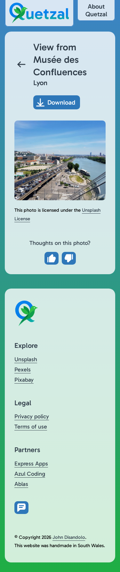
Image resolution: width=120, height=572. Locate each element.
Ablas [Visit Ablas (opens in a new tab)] (21, 484)
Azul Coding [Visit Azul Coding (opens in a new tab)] (29, 473)
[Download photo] (56, 102)
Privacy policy (31, 416)
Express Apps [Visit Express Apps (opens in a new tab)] (31, 463)
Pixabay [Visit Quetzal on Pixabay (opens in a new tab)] (24, 379)
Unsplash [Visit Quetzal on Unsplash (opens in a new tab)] (25, 359)
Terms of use (30, 426)
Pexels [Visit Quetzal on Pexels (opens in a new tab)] (22, 369)
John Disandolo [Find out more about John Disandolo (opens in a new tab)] (68, 537)
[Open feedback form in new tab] (21, 507)
